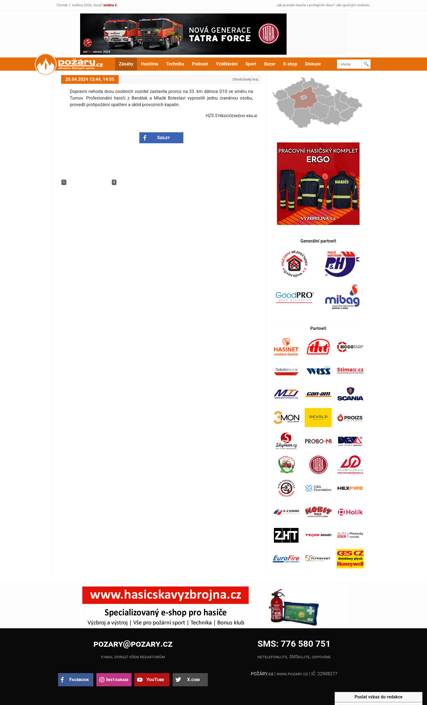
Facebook (79, 679)
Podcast (200, 64)
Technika (175, 64)
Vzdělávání (227, 64)
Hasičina (149, 64)
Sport (250, 64)
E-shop (290, 64)
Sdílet (163, 137)
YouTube (155, 679)
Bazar (269, 64)
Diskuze (313, 64)
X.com (193, 679)
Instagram (117, 679)
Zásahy (126, 64)
